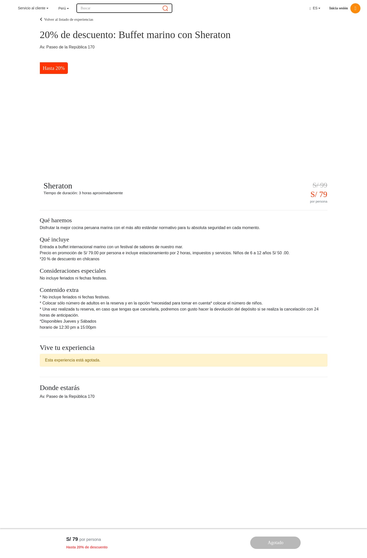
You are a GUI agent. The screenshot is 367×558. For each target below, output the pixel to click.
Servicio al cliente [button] (31, 8)
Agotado (275, 542)
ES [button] (313, 8)
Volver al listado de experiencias (66, 19)
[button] (64, 8)
